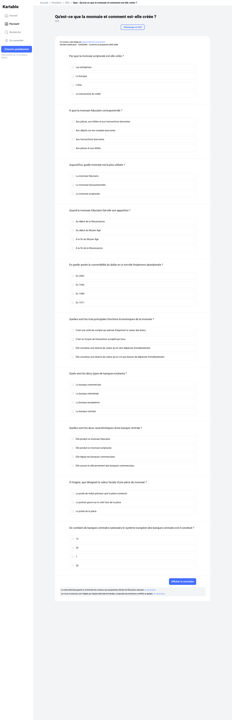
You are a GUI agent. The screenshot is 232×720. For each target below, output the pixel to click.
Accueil (11, 15)
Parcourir (12, 24)
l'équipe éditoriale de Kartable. (94, 42)
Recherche (13, 32)
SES (67, 2)
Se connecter (14, 40)
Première (57, 2)
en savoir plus (150, 590)
